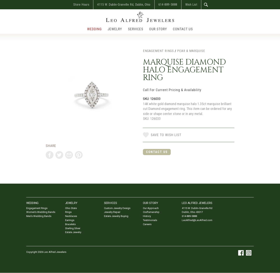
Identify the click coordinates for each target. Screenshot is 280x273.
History (147, 216)
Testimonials (150, 220)
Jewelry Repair (112, 212)
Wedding (94, 29)
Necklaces (71, 216)
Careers (147, 224)
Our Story (158, 29)
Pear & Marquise (191, 51)
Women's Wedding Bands (40, 212)
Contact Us (183, 29)
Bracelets (70, 224)
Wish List (191, 4)
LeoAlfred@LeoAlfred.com (197, 220)
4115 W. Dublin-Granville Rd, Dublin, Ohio (123, 4)
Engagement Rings (158, 51)
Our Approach (151, 208)
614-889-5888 (167, 4)
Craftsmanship (151, 212)
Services (135, 29)
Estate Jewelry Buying (116, 216)
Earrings (69, 220)
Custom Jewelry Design (117, 208)
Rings (68, 212)
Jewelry (115, 29)
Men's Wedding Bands (38, 216)
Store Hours (81, 4)
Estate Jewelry (73, 232)
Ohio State (71, 208)
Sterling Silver (72, 228)
